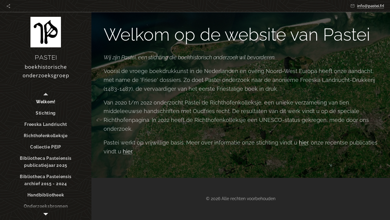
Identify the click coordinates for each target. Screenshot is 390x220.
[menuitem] (46, 101)
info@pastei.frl (370, 6)
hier (303, 142)
